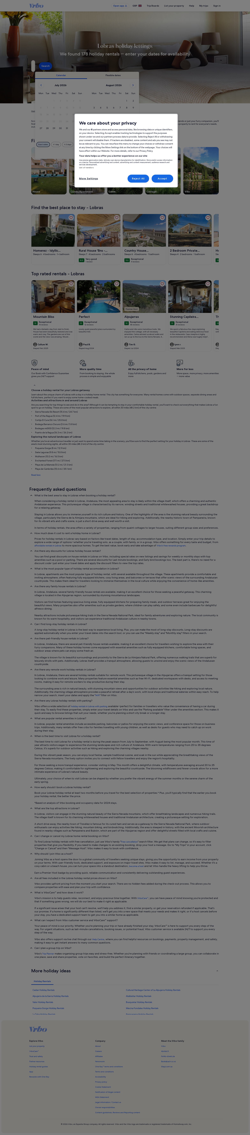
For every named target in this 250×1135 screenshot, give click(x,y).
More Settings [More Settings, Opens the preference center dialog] (88, 178)
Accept (162, 178)
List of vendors (86, 167)
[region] (126, 151)
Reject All (138, 178)
